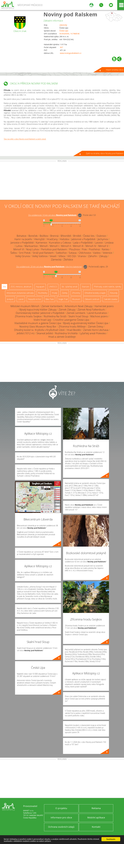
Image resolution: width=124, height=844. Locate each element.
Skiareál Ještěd (44, 333)
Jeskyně (10, 299)
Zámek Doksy (95, 326)
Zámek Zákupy (67, 309)
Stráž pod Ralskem (43, 252)
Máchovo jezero (99, 316)
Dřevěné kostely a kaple (95, 293)
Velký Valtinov (40, 256)
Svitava (73, 252)
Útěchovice (85, 252)
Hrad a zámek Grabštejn (62, 336)
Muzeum (76, 299)
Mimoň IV (91, 246)
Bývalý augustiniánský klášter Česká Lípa (85, 323)
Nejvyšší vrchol (34, 299)
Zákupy (103, 256)
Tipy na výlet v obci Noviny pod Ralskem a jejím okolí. (25, 139)
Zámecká (56, 259)
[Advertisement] (62, 181)
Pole (84, 249)
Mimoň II (66, 246)
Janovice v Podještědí (22, 242)
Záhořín (92, 256)
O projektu (61, 808)
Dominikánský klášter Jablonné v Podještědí (40, 313)
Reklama (96, 808)
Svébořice (61, 252)
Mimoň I (54, 246)
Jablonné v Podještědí (83, 239)
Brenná (54, 235)
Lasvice (99, 242)
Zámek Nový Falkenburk (91, 309)
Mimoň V (103, 246)
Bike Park (49, 299)
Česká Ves (88, 235)
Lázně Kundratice (97, 313)
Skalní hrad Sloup (78, 316)
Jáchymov (102, 239)
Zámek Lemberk (76, 313)
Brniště (77, 235)
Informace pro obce (61, 817)
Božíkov (44, 235)
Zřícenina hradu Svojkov (28, 316)
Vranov (82, 256)
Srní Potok (25, 252)
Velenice (107, 252)
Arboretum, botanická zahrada (20, 293)
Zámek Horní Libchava (95, 330)
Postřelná (94, 249)
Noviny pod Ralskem (70, 14)
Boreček (33, 235)
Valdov (97, 252)
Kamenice (41, 242)
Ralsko (105, 249)
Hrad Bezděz (74, 330)
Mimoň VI (18, 249)
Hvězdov (64, 239)
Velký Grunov (22, 256)
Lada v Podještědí (83, 242)
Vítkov (61, 256)
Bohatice (21, 235)
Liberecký (63, 25)
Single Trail (63, 299)
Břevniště (66, 235)
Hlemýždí (39, 239)
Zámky (65, 293)
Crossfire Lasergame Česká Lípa (71, 319)
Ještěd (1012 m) (25, 333)
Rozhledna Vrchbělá (66, 333)
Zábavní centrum (92, 299)
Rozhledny (42, 293)
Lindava (109, 242)
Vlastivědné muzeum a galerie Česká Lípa (37, 323)
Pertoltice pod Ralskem (54, 249)
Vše (4, 286)
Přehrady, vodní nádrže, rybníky (107, 286)
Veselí (53, 256)
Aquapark (40, 286)
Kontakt (96, 826)
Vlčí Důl (71, 256)
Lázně (21, 299)
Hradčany (52, 239)
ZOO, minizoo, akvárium (21, 286)
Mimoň (44, 246)
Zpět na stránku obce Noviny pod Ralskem (104, 153)
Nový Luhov (32, 249)
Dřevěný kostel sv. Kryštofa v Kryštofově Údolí (39, 330)
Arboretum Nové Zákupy (78, 306)
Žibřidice (68, 259)
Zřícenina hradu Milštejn (72, 326)
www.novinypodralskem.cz (70, 53)
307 (61, 47)
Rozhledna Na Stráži (55, 316)
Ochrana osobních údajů (61, 826)
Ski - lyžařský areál (69, 286)
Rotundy (113, 293)
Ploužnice (74, 249)
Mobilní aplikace (96, 817)
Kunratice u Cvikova (60, 242)
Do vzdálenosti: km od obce (52, 215)
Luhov (19, 246)
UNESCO (53, 286)
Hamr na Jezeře (23, 239)
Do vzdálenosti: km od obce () (49, 266)
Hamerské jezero (104, 306)
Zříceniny (76, 293)
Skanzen (85, 286)
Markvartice (31, 246)
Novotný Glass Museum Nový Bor (37, 326)
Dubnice (101, 235)
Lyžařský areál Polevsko (93, 333)
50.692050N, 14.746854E (69, 33)
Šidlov (13, 252)
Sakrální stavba (110, 299)
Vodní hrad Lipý (42, 319)
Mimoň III (78, 246)
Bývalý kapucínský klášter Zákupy (37, 309)
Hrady (54, 293)
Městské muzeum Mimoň (25, 306)
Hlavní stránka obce (114, 69)
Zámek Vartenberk (52, 306)
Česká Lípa (63, 31)
